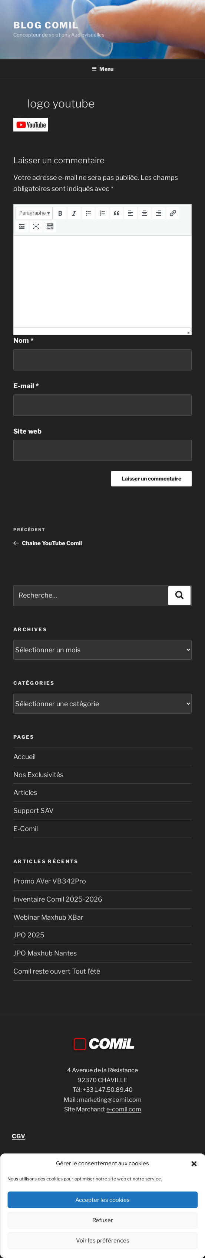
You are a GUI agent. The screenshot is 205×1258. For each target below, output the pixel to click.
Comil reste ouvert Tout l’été (56, 971)
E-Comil (25, 829)
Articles (25, 792)
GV (18, 1136)
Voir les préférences (102, 1240)
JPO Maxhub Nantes (45, 953)
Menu (102, 69)
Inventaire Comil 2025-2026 (57, 899)
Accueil (24, 756)
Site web (27, 431)
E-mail (26, 386)
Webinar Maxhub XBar (48, 917)
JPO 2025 (28, 935)
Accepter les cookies (102, 1200)
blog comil (46, 25)
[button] (194, 1164)
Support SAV (33, 810)
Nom (23, 340)
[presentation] (34, 213)
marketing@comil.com (110, 1099)
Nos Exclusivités (38, 775)
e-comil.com (123, 1109)
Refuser (102, 1220)
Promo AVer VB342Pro (49, 881)
